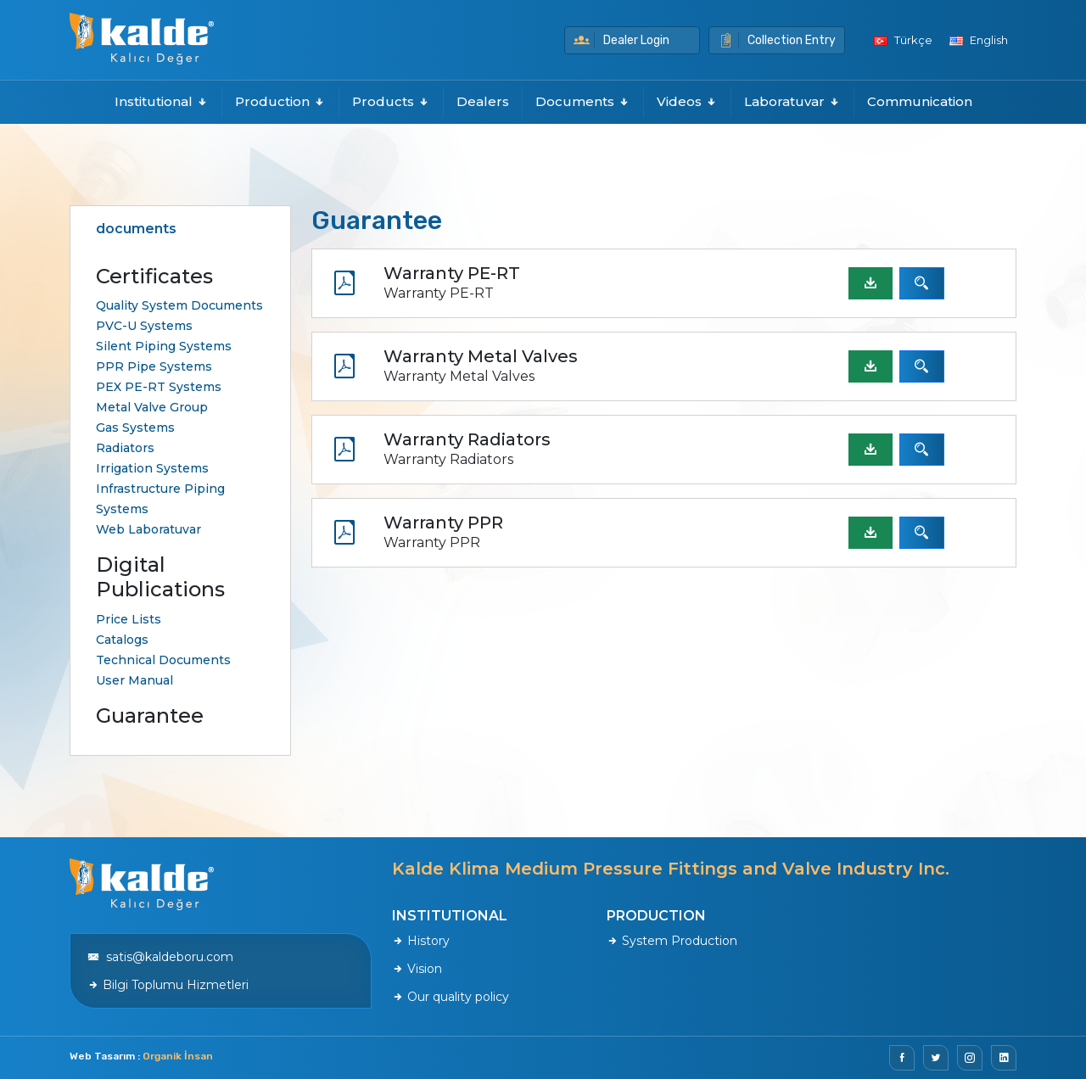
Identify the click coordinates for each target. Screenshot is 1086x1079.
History (421, 940)
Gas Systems (135, 427)
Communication (919, 101)
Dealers (482, 101)
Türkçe (903, 40)
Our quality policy (450, 996)
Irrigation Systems (152, 468)
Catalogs (122, 639)
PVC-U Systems (144, 325)
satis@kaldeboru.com (160, 956)
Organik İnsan (178, 1056)
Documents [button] (582, 101)
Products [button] (391, 101)
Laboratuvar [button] (792, 101)
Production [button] (280, 101)
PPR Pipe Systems (154, 366)
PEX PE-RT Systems (158, 386)
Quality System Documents (179, 305)
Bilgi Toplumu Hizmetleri (168, 984)
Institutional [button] (162, 101)
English (978, 40)
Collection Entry (777, 40)
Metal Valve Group (152, 407)
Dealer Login (621, 40)
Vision (417, 968)
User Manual (134, 680)
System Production (672, 940)
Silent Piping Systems (164, 346)
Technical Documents (163, 660)
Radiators (125, 448)
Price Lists (128, 619)
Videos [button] (687, 101)
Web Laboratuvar (148, 529)
